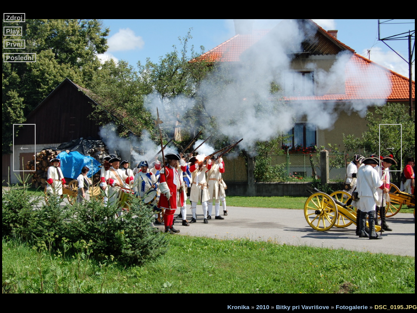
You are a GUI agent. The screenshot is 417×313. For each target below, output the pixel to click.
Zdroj (14, 17)
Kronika (238, 307)
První (14, 44)
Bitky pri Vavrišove (302, 307)
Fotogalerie (352, 307)
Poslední (20, 57)
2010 (262, 307)
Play (13, 31)
